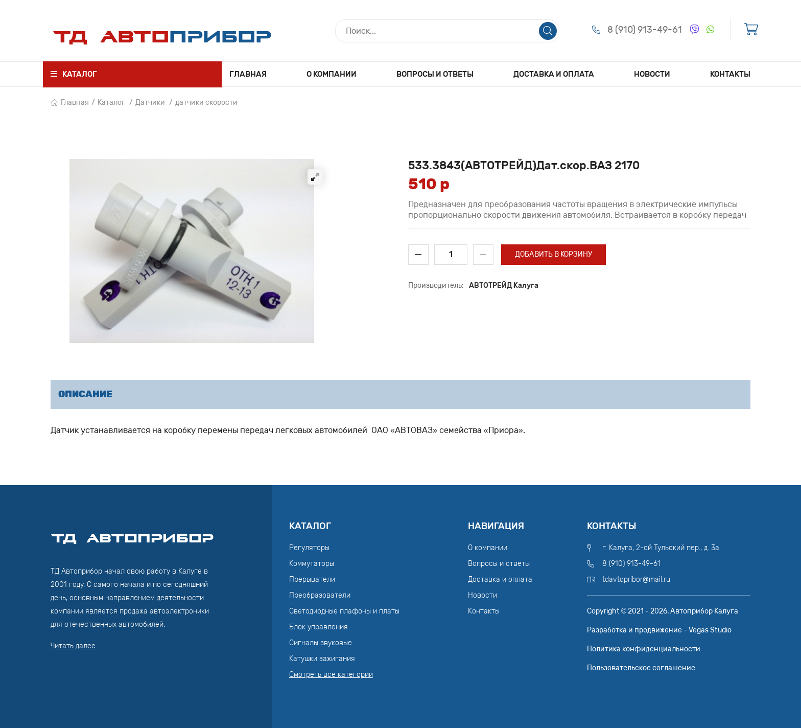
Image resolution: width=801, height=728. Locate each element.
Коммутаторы (311, 563)
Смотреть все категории (331, 674)
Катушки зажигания (322, 658)
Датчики (150, 102)
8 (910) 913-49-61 (644, 29)
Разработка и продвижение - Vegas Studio (659, 630)
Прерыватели (312, 579)
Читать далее (73, 646)
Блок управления (318, 627)
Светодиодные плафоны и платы (344, 611)
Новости (652, 74)
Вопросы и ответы (435, 74)
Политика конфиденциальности (643, 649)
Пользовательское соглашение (641, 668)
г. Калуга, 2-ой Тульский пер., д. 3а (660, 547)
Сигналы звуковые (320, 643)
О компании (332, 74)
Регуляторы (309, 547)
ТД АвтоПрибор (132, 533)
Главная (248, 74)
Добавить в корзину (553, 254)
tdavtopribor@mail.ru (636, 579)
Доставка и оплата (553, 74)
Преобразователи (319, 595)
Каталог (111, 102)
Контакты (730, 74)
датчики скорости (206, 102)
